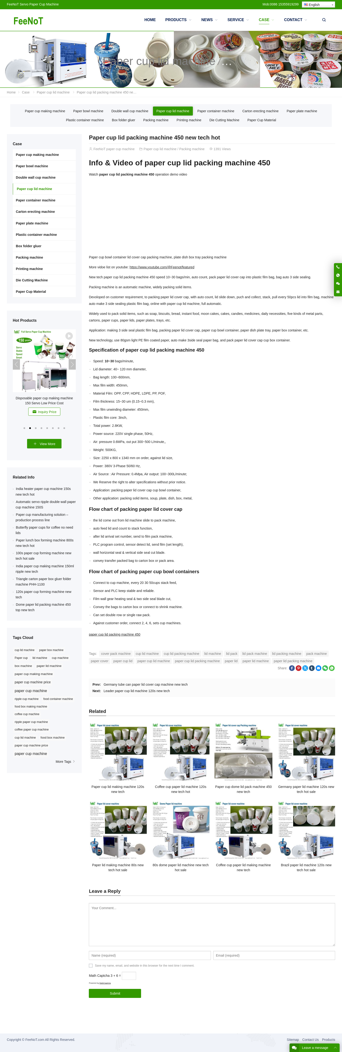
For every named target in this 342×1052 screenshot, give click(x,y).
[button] (24, 428)
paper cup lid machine (154, 661)
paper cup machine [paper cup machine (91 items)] (31, 691)
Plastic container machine (85, 120)
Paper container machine (215, 111)
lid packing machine (286, 654)
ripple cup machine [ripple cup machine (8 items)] (27, 699)
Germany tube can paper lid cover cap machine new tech (146, 684)
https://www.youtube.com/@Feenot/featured (162, 267)
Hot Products (25, 320)
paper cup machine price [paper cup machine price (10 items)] (31, 745)
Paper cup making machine (45, 111)
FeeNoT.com (34, 1040)
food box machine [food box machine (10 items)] (53, 737)
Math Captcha (99, 976)
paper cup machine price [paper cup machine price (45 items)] (33, 682)
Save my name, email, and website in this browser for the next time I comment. (145, 965)
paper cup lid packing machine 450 (114, 634)
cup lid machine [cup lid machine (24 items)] (24, 650)
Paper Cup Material (261, 120)
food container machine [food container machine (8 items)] (58, 699)
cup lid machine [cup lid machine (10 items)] (25, 737)
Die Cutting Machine (224, 120)
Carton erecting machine (260, 111)
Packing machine (156, 120)
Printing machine (189, 120)
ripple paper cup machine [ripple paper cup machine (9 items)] (31, 722)
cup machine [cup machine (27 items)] (60, 658)
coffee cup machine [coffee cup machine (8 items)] (27, 714)
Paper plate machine (302, 111)
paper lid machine (255, 661)
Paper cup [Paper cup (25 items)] (21, 658)
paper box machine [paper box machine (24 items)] (51, 650)
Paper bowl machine (88, 111)
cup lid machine (147, 654)
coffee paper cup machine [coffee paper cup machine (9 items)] (32, 729)
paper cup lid (122, 661)
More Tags (66, 761)
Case (26, 92)
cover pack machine (116, 654)
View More (44, 444)
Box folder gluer (123, 120)
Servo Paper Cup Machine (39, 4)
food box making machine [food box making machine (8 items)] (31, 706)
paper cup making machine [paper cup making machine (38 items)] (34, 674)
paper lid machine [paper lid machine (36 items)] (49, 666)
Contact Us (310, 1040)
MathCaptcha (105, 983)
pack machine (316, 654)
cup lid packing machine (181, 654)
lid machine (212, 654)
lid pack (231, 654)
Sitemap (293, 1040)
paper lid (231, 661)
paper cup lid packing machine (197, 661)
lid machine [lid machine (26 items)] (40, 658)
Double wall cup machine (129, 111)
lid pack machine (254, 654)
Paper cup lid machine (159, 61)
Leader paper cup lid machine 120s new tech (137, 691)
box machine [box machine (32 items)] (23, 666)
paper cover (99, 661)
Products (328, 1040)
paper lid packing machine (293, 661)
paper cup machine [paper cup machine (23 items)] (31, 754)
